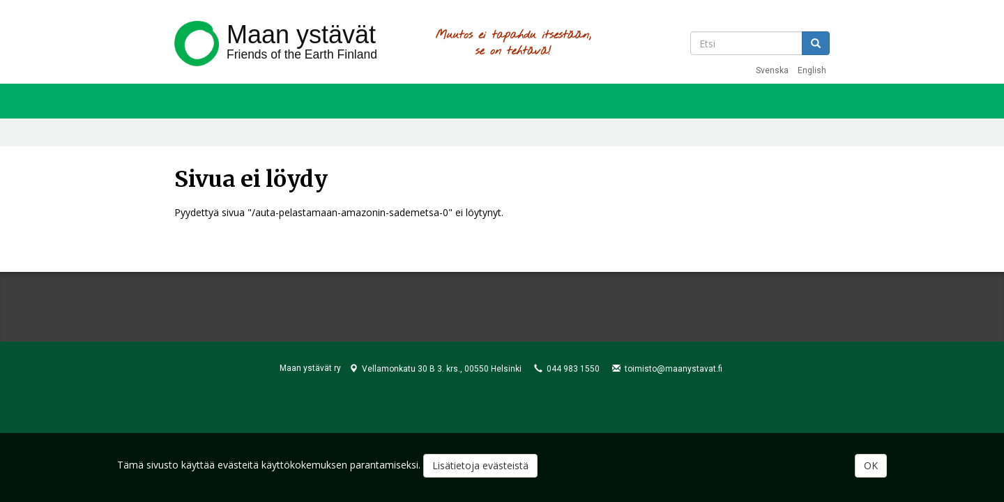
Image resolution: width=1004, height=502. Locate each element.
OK (871, 466)
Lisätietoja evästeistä (480, 466)
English (812, 70)
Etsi (816, 43)
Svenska (772, 70)
